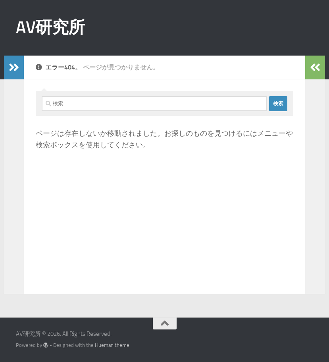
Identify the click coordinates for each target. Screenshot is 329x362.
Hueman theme (112, 345)
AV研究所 (50, 27)
